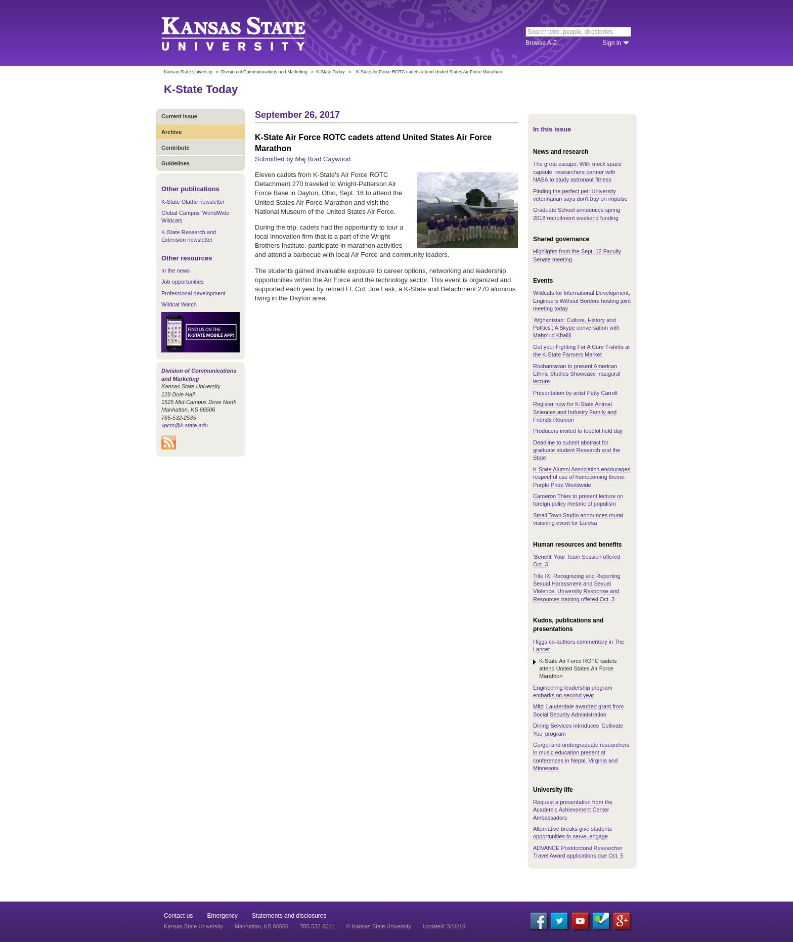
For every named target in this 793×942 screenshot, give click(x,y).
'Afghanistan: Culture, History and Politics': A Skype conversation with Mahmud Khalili (576, 328)
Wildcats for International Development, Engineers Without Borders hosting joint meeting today (582, 300)
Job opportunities (182, 282)
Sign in (611, 43)
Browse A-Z (541, 43)
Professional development (193, 293)
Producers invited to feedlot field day (578, 431)
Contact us (178, 915)
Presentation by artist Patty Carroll (575, 393)
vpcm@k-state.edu (184, 425)
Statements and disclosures (289, 915)
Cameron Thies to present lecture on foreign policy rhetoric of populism (578, 500)
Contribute (175, 148)
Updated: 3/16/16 (444, 926)
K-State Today (330, 71)
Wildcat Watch (179, 304)
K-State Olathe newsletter (193, 202)
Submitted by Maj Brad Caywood (302, 159)
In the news (175, 270)
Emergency (222, 915)
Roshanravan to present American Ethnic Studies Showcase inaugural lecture (576, 374)
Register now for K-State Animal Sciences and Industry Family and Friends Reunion (574, 412)
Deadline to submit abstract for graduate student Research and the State (576, 450)
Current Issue (179, 116)
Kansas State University (246, 33)
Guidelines (175, 163)
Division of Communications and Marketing (264, 71)
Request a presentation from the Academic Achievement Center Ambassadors (572, 810)
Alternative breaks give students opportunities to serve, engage (572, 832)
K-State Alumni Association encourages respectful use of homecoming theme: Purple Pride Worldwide (581, 477)
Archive (171, 132)
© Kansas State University (378, 926)
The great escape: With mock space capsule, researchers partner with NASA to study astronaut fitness (577, 172)
